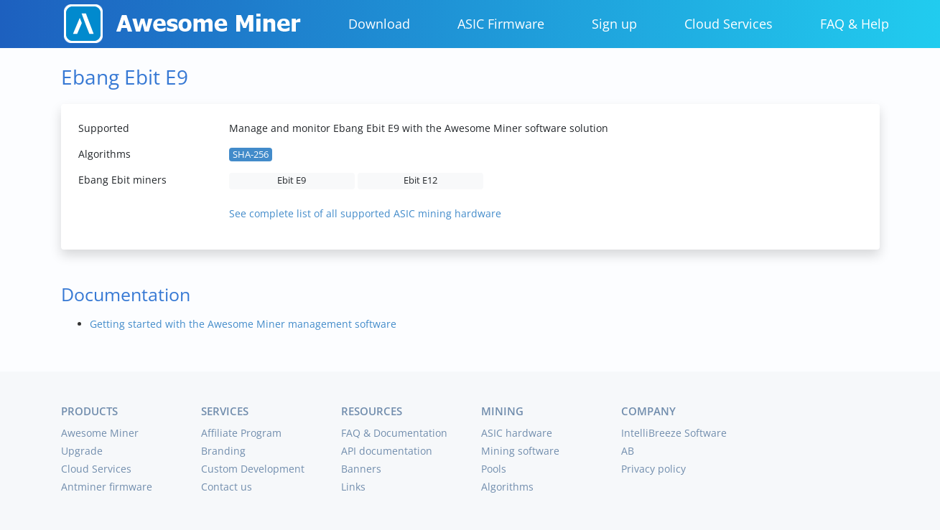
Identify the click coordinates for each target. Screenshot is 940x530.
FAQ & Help (854, 23)
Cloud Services (728, 23)
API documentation (386, 451)
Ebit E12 (420, 180)
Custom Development (252, 468)
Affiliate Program (241, 433)
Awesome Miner (100, 433)
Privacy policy (653, 468)
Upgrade (82, 451)
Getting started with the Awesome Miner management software (243, 324)
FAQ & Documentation (394, 433)
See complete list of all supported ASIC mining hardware (365, 213)
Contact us (226, 486)
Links (353, 486)
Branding (223, 451)
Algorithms (507, 486)
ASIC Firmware (500, 23)
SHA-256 (251, 154)
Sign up (614, 23)
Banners (361, 468)
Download (379, 23)
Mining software (520, 451)
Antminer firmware (106, 486)
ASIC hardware (516, 433)
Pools (493, 468)
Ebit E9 (291, 180)
